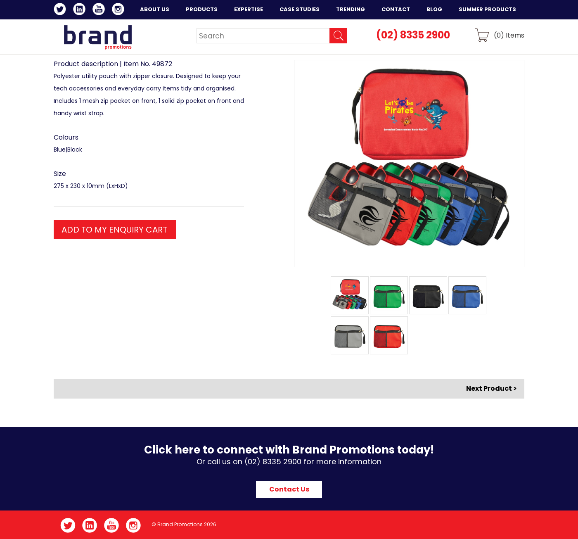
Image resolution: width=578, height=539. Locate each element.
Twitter (61, 10)
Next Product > (491, 388)
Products (202, 9)
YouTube (100, 10)
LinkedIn (80, 10)
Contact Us (289, 489)
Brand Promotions (98, 37)
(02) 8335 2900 (413, 35)
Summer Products (487, 9)
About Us (154, 9)
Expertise (248, 9)
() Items (509, 35)
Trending (350, 9)
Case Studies (300, 9)
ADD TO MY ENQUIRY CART (114, 229)
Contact (395, 9)
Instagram (119, 10)
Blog (434, 9)
